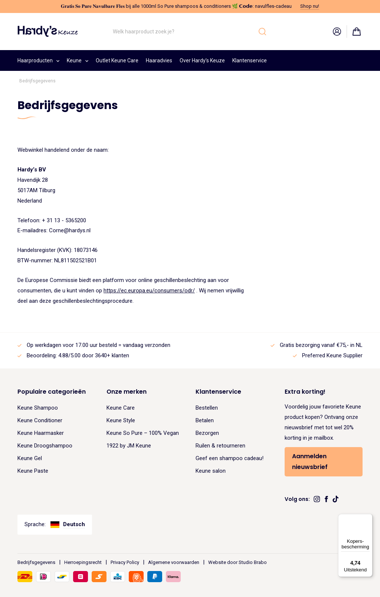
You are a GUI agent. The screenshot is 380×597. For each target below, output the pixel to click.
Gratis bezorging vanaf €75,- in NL (321, 345)
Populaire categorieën (51, 391)
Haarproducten (38, 59)
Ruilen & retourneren (220, 445)
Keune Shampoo (37, 407)
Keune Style (121, 420)
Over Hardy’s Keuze (202, 60)
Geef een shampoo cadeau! (229, 458)
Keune (77, 59)
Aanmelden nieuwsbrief (310, 462)
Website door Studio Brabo (237, 562)
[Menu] (368, 518)
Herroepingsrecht (83, 562)
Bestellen (207, 407)
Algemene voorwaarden (173, 562)
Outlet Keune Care (117, 60)
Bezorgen (207, 433)
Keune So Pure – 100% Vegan (143, 433)
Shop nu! (309, 6)
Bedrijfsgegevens (36, 562)
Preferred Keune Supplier (332, 355)
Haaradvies (159, 60)
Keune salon (211, 471)
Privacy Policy (125, 562)
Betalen (205, 420)
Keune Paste (32, 471)
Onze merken (127, 391)
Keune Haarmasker (40, 433)
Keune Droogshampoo (44, 445)
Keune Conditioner (39, 420)
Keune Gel (29, 458)
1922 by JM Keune (129, 445)
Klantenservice (249, 60)
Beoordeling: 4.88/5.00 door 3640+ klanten (78, 355)
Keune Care (121, 407)
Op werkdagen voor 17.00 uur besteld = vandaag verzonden (98, 345)
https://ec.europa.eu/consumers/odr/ (149, 290)
